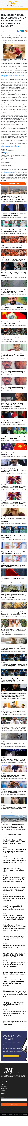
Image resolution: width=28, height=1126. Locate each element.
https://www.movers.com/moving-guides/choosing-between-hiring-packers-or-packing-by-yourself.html (14, 75)
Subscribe (14, 1104)
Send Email (6, 152)
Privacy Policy (4, 1086)
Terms (2, 1084)
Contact (3, 1090)
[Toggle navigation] (2, 9)
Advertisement (4, 1088)
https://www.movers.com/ (11, 159)
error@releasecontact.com (10, 172)
